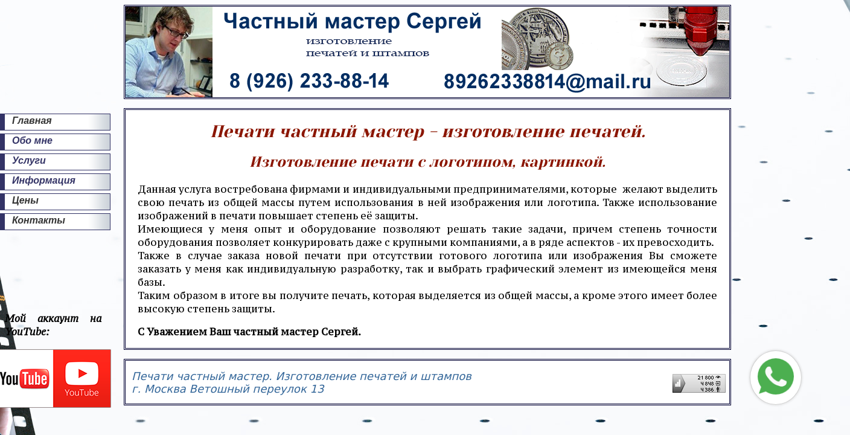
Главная (32, 120)
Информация (43, 180)
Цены (25, 200)
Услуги (29, 160)
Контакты (38, 220)
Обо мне (32, 140)
